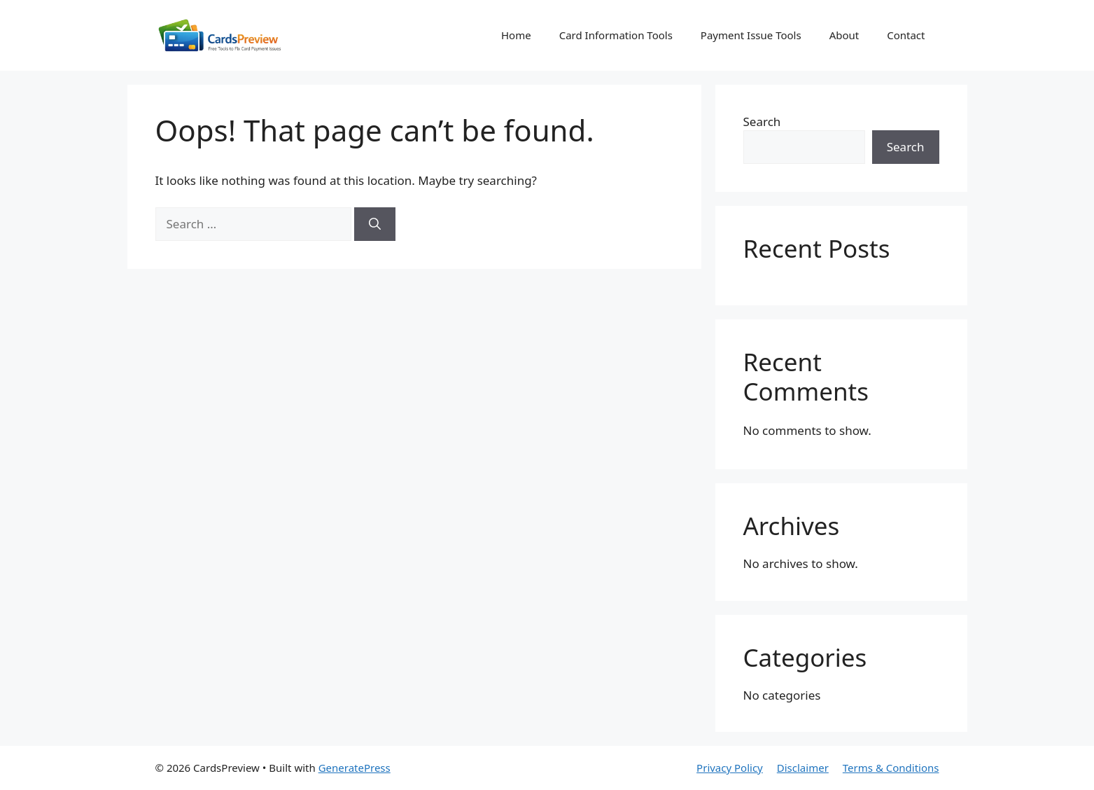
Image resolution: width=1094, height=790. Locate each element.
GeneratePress (354, 768)
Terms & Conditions (891, 768)
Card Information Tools (616, 35)
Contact (906, 35)
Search (762, 121)
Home (516, 35)
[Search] (374, 224)
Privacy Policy (729, 768)
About (844, 35)
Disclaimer (803, 768)
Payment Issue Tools (751, 35)
